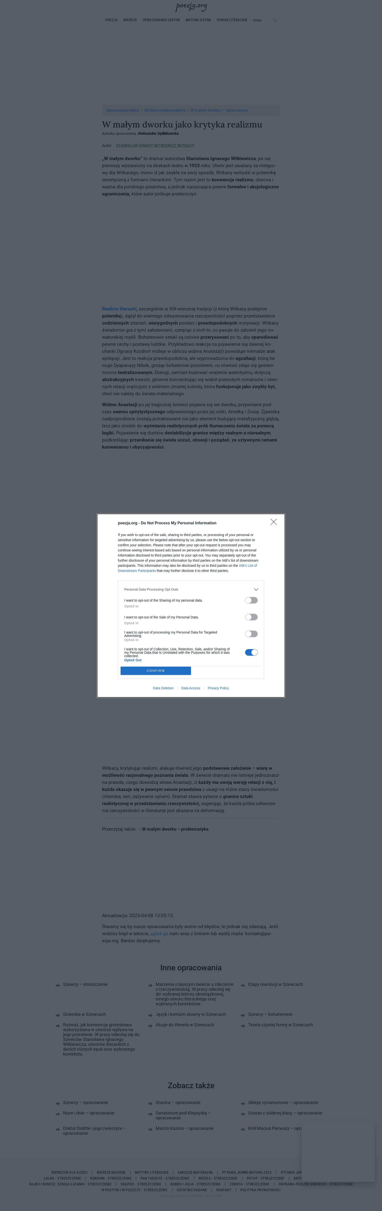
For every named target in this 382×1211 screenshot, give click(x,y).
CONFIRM (156, 671)
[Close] (275, 523)
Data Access (190, 688)
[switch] (251, 600)
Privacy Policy (218, 688)
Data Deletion (163, 688)
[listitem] (191, 589)
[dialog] (191, 605)
